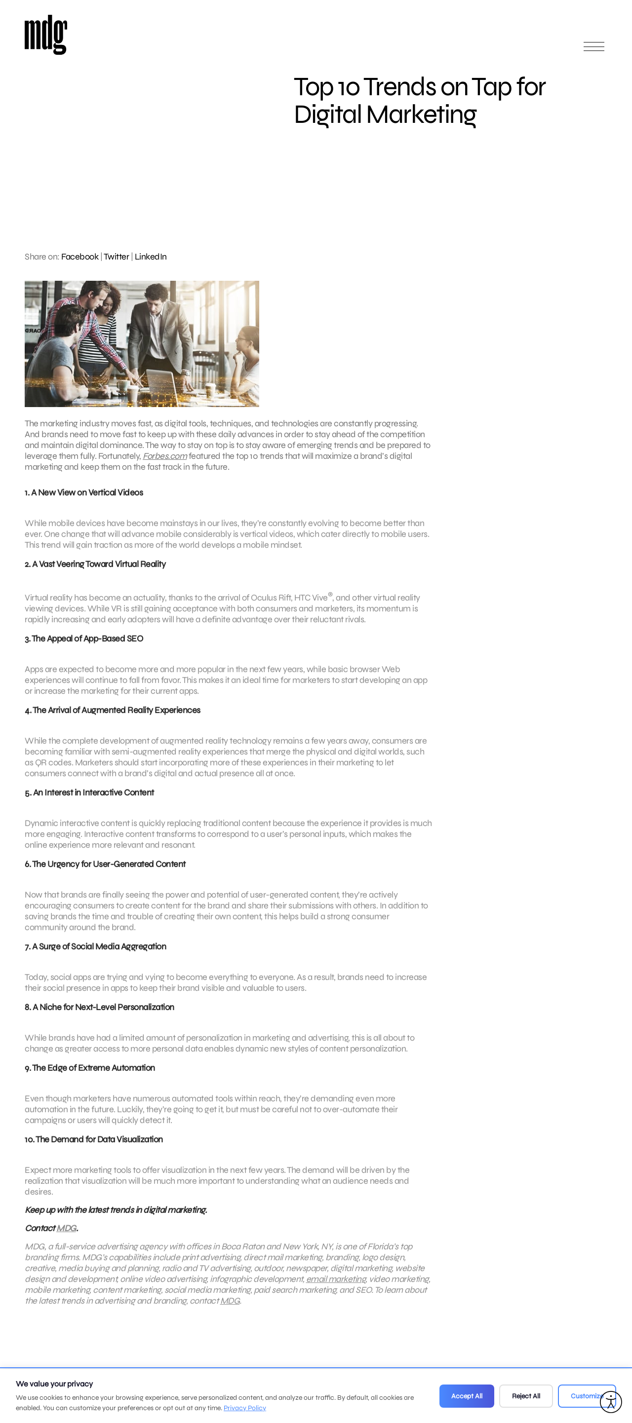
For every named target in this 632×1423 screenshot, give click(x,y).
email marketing (336, 1291)
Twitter (116, 256)
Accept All (466, 1396)
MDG (66, 1240)
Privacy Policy (245, 1408)
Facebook (79, 256)
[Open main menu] (594, 51)
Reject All (526, 1396)
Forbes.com (165, 455)
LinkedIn (151, 256)
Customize (587, 1396)
